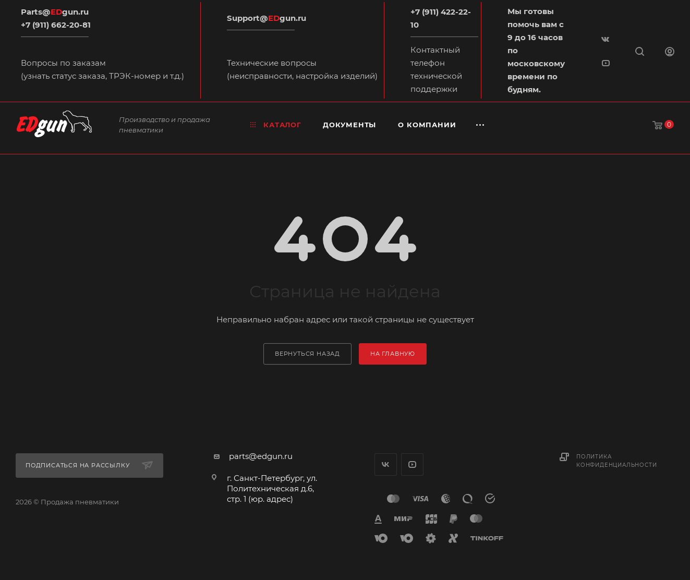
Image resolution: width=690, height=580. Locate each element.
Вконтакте (385, 464)
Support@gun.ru (266, 18)
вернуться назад (307, 353)
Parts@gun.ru (55, 12)
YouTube (412, 464)
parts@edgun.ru (261, 456)
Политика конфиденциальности (616, 460)
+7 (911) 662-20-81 (56, 25)
